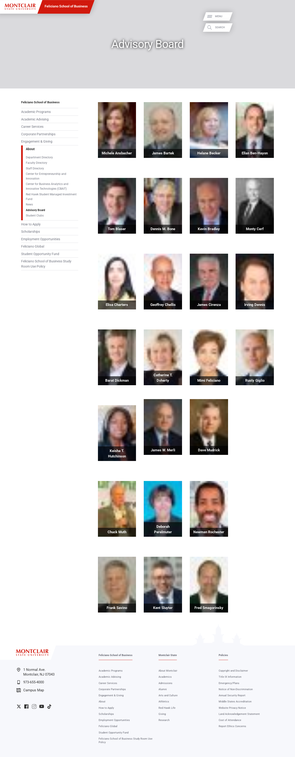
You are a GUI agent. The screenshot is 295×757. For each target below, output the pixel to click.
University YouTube (41, 706)
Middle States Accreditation (235, 701)
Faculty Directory (36, 162)
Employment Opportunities (40, 239)
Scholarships (30, 231)
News (29, 204)
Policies (223, 655)
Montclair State (168, 655)
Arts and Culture (168, 695)
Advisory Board (35, 210)
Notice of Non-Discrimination (236, 689)
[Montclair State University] (20, 7)
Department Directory (39, 157)
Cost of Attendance (230, 720)
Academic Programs (36, 112)
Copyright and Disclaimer (233, 670)
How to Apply (31, 224)
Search (286, 27)
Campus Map (30, 690)
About (30, 149)
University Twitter (18, 706)
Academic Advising (35, 119)
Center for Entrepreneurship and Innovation (46, 176)
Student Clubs (35, 215)
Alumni (163, 689)
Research (164, 720)
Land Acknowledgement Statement (239, 714)
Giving (162, 714)
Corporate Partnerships (38, 134)
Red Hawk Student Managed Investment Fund (51, 196)
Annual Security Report (232, 695)
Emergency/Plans (229, 683)
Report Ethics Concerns (232, 726)
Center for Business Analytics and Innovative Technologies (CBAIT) (47, 186)
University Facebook (26, 706)
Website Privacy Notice (232, 707)
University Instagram (34, 706)
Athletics (164, 701)
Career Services (32, 126)
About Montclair (168, 670)
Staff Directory (35, 168)
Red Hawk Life (167, 707)
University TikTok (49, 706)
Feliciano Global (32, 246)
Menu (284, 16)
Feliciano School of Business (66, 6)
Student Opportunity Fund (40, 254)
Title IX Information (230, 676)
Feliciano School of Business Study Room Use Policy (46, 263)
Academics (165, 676)
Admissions (165, 683)
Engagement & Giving (36, 141)
